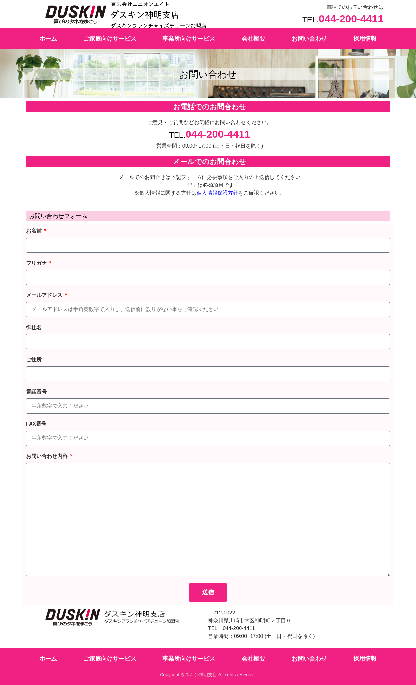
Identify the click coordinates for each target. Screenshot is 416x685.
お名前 (34, 231)
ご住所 (34, 359)
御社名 (34, 327)
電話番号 (36, 391)
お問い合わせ (309, 38)
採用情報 (365, 38)
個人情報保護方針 (217, 193)
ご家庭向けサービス (110, 38)
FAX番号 (36, 424)
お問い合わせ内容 (47, 456)
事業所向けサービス (188, 38)
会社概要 (253, 38)
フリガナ (37, 263)
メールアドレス (45, 295)
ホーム (48, 38)
